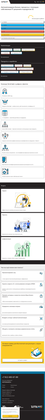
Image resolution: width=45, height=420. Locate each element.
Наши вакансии (5, 398)
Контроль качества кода (9, 37)
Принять (10, 416)
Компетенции (14, 385)
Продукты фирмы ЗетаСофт (8, 390)
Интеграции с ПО (7, 49)
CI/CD (4, 28)
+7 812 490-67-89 (10, 377)
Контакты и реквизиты (7, 402)
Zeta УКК (28, 65)
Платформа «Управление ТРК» (10, 71)
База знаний (6, 34)
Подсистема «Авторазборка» (25, 68)
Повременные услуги (29, 49)
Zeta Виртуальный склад (9, 68)
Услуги (3, 385)
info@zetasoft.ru (6, 382)
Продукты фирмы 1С (26, 71)
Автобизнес (6, 52)
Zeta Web (19, 65)
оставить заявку (22, 360)
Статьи (12, 387)
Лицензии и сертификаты (8, 400)
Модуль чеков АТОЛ (8, 65)
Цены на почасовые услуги (8, 395)
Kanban (5, 22)
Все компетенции (5, 57)
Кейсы (3, 387)
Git (4, 31)
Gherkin (5, 25)
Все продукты (4, 76)
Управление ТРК (17, 52)
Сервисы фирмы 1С (6, 393)
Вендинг (18, 49)
